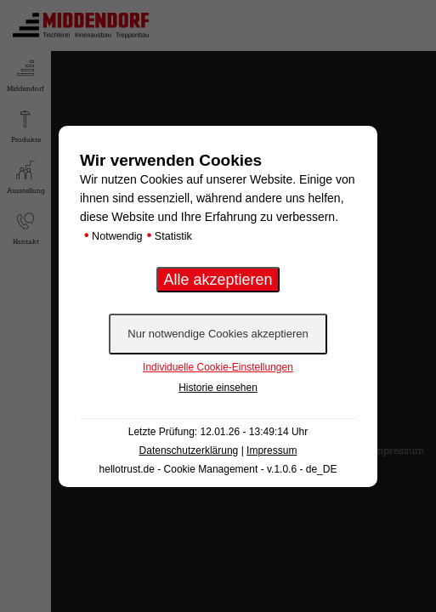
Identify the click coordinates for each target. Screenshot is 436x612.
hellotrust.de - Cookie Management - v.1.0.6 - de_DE (218, 469)
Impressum (271, 450)
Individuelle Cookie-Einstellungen (218, 367)
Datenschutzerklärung (189, 450)
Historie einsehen (218, 388)
